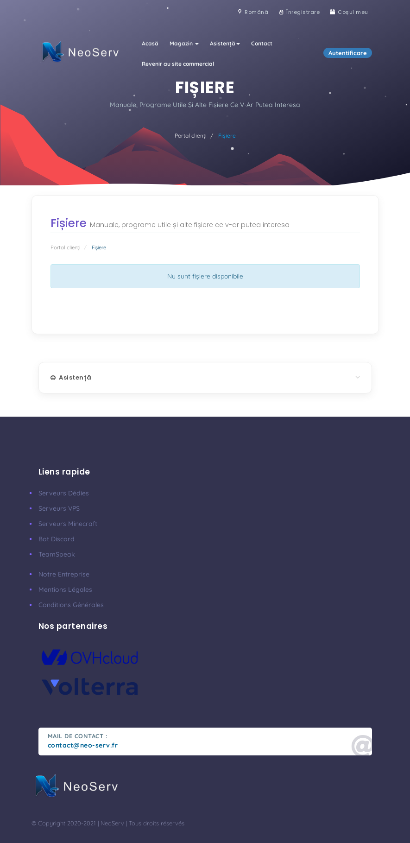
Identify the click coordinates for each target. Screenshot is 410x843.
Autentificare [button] (347, 53)
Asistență (225, 43)
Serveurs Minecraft (67, 524)
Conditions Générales (71, 605)
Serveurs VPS (59, 508)
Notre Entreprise (63, 574)
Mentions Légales (65, 589)
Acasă (150, 43)
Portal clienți (191, 135)
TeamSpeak (56, 554)
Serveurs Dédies (63, 493)
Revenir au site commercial (178, 63)
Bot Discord (56, 539)
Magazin (184, 43)
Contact (261, 43)
